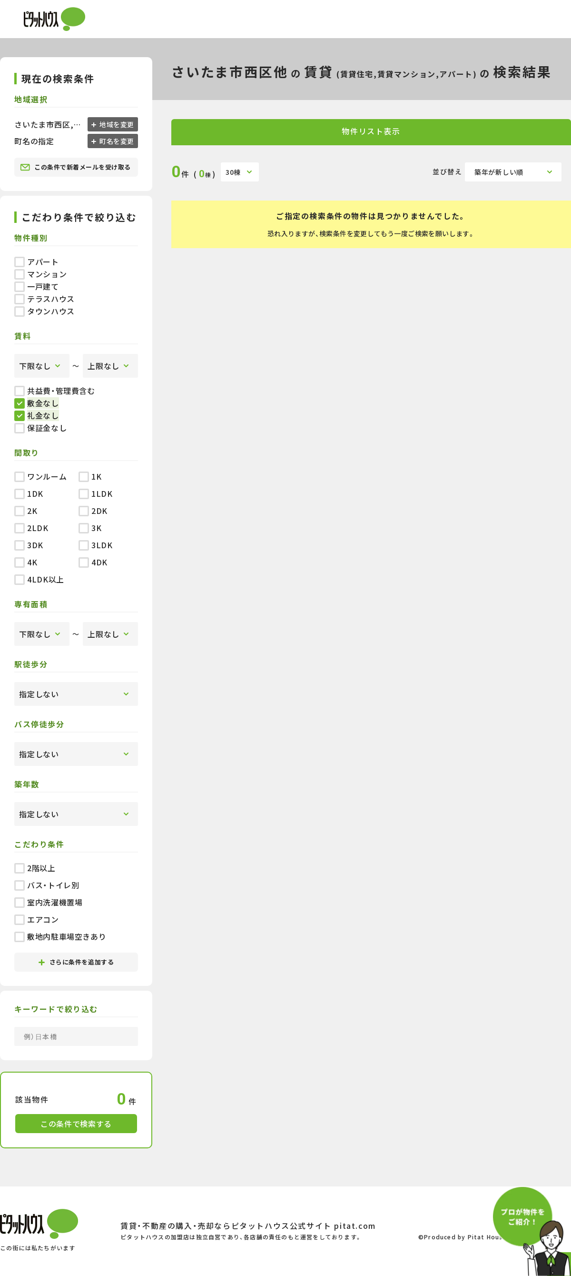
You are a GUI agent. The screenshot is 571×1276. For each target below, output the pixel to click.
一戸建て (36, 286)
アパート (36, 261)
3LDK (96, 545)
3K (90, 527)
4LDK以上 (39, 579)
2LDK (31, 527)
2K (25, 510)
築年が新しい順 (498, 172)
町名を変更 (116, 141)
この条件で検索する (76, 1123)
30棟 (233, 172)
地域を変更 (116, 124)
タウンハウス (44, 311)
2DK (93, 510)
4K (25, 562)
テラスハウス (44, 298)
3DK (28, 545)
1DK (28, 493)
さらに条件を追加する (76, 961)
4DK (93, 562)
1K (90, 476)
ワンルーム (40, 476)
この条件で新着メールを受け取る (75, 167)
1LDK (96, 493)
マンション (40, 274)
